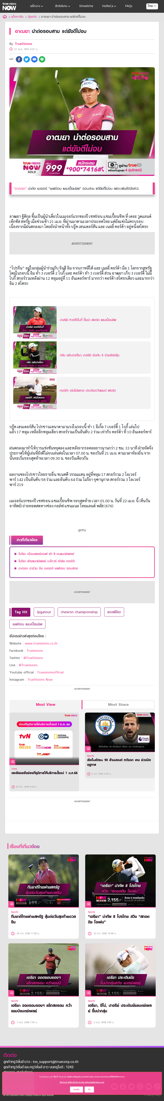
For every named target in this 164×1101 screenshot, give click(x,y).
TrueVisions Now (40, 679)
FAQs (128, 6)
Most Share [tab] (118, 704)
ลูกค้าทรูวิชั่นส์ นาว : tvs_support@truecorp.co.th (41, 1062)
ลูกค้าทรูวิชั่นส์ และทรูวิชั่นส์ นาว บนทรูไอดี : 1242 (38, 1067)
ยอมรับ (76, 1089)
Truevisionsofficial (50, 672)
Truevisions (35, 650)
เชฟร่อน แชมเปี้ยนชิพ (27, 624)
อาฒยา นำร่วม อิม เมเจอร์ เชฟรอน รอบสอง (48, 568)
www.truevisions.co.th (41, 643)
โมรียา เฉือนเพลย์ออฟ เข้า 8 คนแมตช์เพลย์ (46, 553)
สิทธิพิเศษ (63, 6)
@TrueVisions (33, 657)
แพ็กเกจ (37, 6)
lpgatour (44, 612)
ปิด (89, 1089)
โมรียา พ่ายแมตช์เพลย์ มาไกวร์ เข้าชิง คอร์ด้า (47, 561)
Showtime (86, 6)
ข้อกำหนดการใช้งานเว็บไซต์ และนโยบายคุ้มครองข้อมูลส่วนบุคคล (82, 1082)
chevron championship (79, 612)
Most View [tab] (45, 704)
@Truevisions (28, 665)
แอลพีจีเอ (114, 612)
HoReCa (109, 6)
